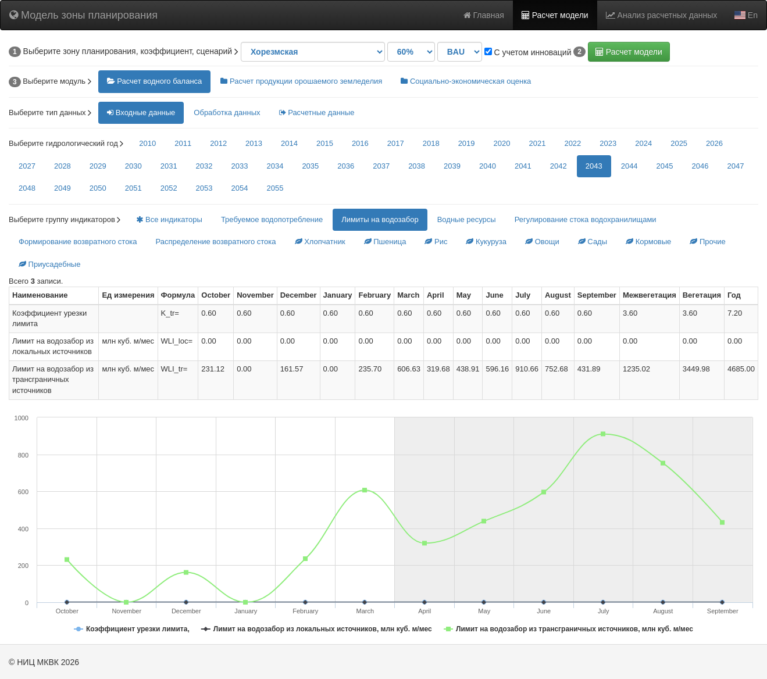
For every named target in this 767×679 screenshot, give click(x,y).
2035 (310, 166)
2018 (431, 143)
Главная (483, 15)
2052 (168, 188)
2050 (98, 188)
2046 (700, 166)
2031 (168, 166)
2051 (133, 188)
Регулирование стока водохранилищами (586, 219)
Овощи (542, 241)
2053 (204, 188)
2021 (537, 143)
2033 (239, 166)
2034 (274, 166)
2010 (147, 143)
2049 (62, 188)
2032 (204, 166)
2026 (714, 143)
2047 (735, 166)
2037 (381, 166)
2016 (360, 143)
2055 (274, 188)
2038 (416, 166)
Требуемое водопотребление (272, 219)
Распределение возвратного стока (216, 241)
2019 (466, 143)
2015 (324, 143)
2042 (558, 166)
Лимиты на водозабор (379, 219)
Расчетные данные (317, 112)
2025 (678, 143)
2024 (643, 143)
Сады (592, 241)
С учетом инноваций (528, 52)
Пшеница (385, 241)
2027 (27, 166)
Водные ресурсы (466, 219)
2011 (182, 143)
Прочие (707, 241)
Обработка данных (227, 112)
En (746, 15)
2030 (133, 166)
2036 (345, 166)
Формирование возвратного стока (78, 241)
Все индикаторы (169, 219)
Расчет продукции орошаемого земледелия (301, 81)
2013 (253, 143)
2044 (629, 166)
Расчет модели (555, 15)
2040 (487, 166)
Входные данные (141, 112)
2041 (523, 166)
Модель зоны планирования (83, 15)
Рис (435, 241)
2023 (608, 143)
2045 (665, 166)
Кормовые (648, 241)
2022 (572, 143)
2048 (27, 188)
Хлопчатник (320, 241)
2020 (502, 143)
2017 (395, 143)
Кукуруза (486, 241)
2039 (452, 166)
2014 (289, 143)
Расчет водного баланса (154, 81)
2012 (218, 143)
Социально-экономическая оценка (466, 81)
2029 (98, 166)
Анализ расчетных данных (662, 15)
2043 (594, 166)
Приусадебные (49, 264)
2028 (62, 166)
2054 (239, 188)
